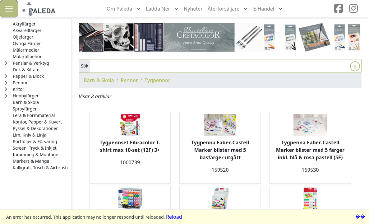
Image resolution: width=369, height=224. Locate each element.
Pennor (129, 80)
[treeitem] (40, 24)
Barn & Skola (99, 80)
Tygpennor (157, 80)
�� (360, 216)
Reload (174, 216)
